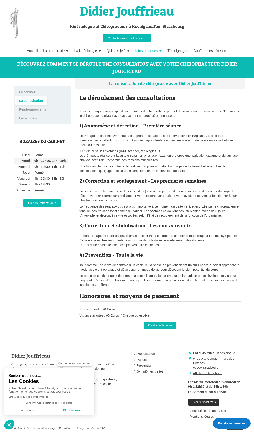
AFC (102, 428)
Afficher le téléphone (207, 373)
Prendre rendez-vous (231, 423)
